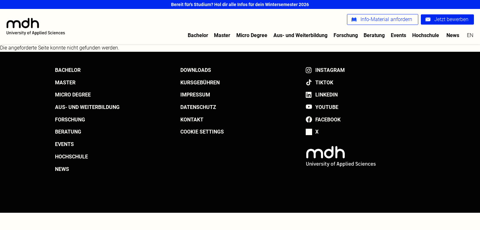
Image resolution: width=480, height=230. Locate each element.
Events (398, 35)
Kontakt (191, 120)
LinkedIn (326, 95)
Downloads (195, 70)
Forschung (346, 35)
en (470, 35)
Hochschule (425, 35)
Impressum (195, 95)
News (452, 35)
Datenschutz (198, 107)
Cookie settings (202, 132)
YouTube (326, 107)
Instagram (330, 70)
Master (222, 35)
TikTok (324, 83)
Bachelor (198, 35)
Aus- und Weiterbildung (300, 35)
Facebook (328, 120)
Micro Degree (251, 35)
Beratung (374, 35)
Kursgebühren (200, 83)
